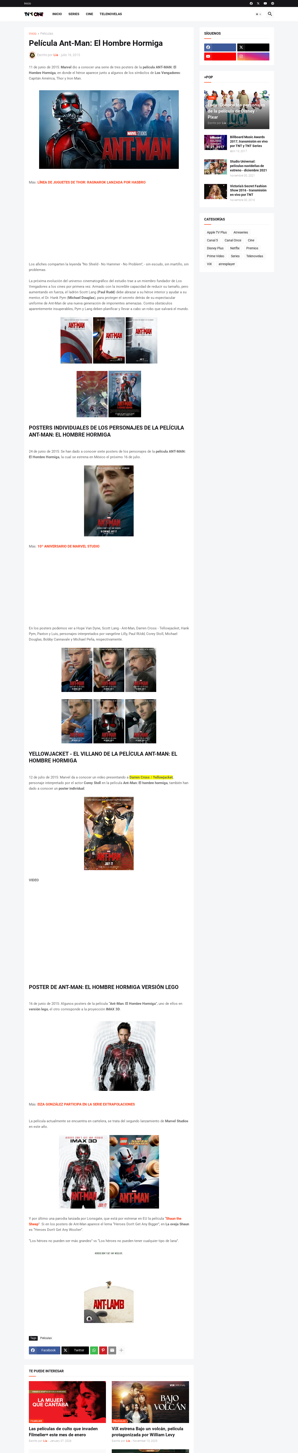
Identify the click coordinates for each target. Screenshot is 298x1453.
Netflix (235, 248)
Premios (252, 248)
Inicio (27, 3)
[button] (259, 14)
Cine (89, 14)
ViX (209, 264)
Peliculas (46, 33)
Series (73, 14)
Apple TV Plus (217, 232)
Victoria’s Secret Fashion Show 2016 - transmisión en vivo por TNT (248, 190)
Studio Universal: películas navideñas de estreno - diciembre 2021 (248, 166)
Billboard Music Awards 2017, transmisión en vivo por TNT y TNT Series (249, 141)
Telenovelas (111, 14)
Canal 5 (212, 240)
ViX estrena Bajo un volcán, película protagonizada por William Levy (147, 1431)
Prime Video (215, 256)
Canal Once (233, 240)
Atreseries (241, 232)
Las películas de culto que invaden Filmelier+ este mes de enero (63, 1431)
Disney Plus (215, 248)
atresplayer (227, 264)
